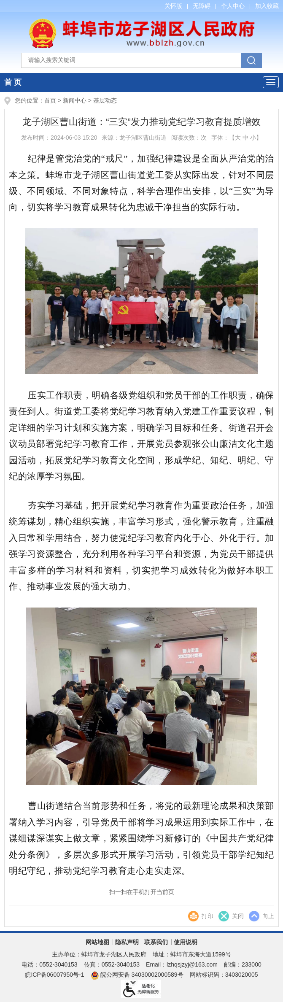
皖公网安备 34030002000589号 (137, 974)
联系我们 (156, 942)
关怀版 (173, 6)
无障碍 (201, 6)
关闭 (238, 916)
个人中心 (233, 6)
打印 (207, 916)
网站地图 (97, 942)
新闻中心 (74, 100)
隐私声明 (127, 942)
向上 (268, 916)
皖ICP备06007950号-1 (54, 974)
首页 (50, 100)
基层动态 (105, 100)
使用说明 (185, 942)
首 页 (13, 82)
